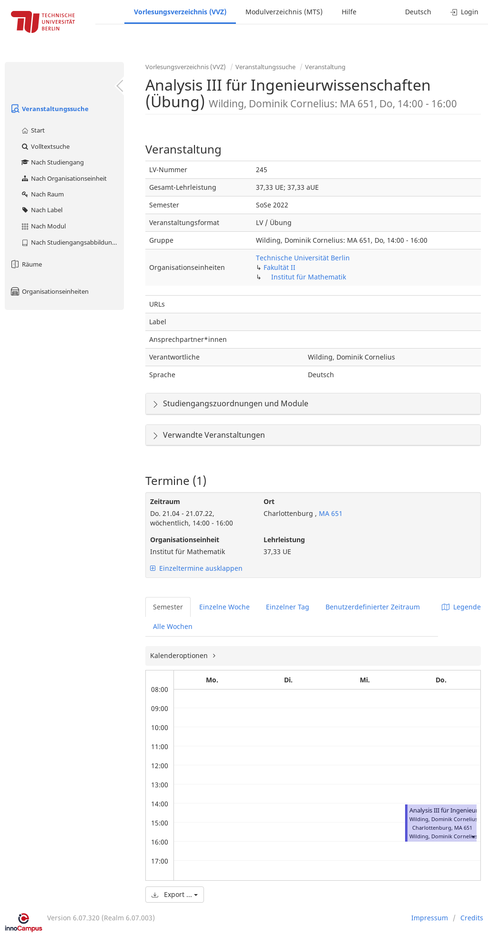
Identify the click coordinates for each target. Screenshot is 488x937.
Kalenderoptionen (180, 655)
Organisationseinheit (184, 539)
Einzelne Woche (224, 606)
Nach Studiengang (52, 162)
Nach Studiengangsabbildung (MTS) (72, 242)
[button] (472, 836)
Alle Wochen (173, 626)
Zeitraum (165, 501)
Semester (168, 606)
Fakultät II (279, 267)
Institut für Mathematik (308, 276)
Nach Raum (42, 194)
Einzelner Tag (287, 606)
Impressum (429, 917)
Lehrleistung (284, 539)
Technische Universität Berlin (303, 257)
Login (464, 11)
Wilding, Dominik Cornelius (443, 836)
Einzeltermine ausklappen (196, 568)
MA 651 (330, 513)
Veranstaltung (325, 66)
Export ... (175, 894)
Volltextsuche (45, 146)
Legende (461, 606)
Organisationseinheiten (49, 291)
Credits (471, 917)
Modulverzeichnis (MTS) (284, 11)
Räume (26, 264)
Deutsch (418, 11)
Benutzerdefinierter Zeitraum (372, 606)
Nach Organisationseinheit (63, 178)
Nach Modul (43, 226)
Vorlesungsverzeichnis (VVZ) (180, 11)
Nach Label (41, 210)
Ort (269, 501)
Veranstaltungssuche (49, 108)
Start (32, 130)
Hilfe (349, 11)
